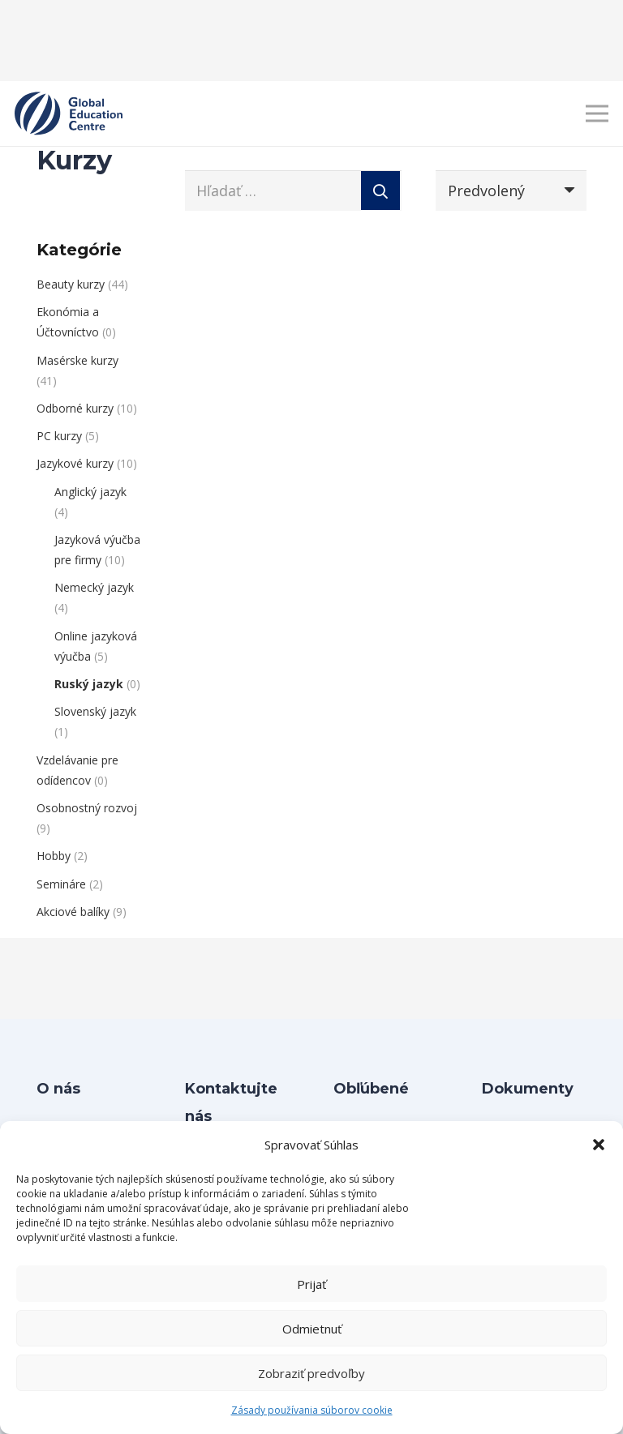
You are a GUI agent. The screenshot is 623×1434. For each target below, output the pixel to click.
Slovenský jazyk (95, 711)
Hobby (54, 855)
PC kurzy (59, 435)
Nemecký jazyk (94, 587)
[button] (599, 1144)
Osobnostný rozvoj (87, 807)
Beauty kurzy (71, 284)
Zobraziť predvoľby (311, 1373)
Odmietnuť (312, 1329)
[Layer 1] (68, 114)
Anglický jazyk (90, 491)
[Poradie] (511, 190)
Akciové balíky (73, 911)
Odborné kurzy (75, 408)
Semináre (61, 884)
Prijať (311, 1284)
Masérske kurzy (77, 360)
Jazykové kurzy (75, 463)
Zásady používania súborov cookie (312, 1410)
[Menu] (597, 113)
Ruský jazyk (88, 683)
